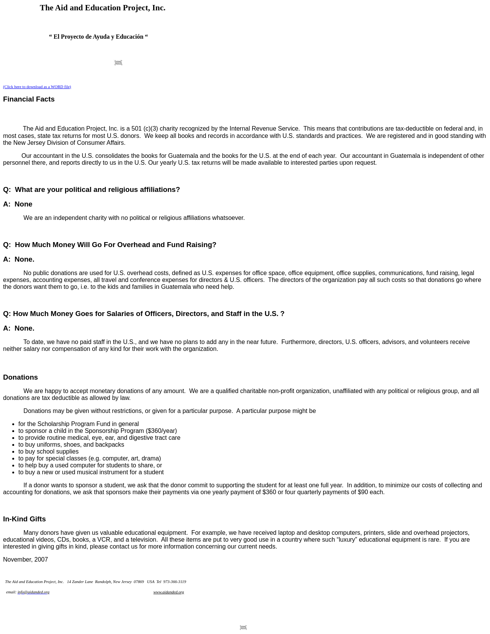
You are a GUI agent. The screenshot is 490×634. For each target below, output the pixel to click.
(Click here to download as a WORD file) (37, 87)
